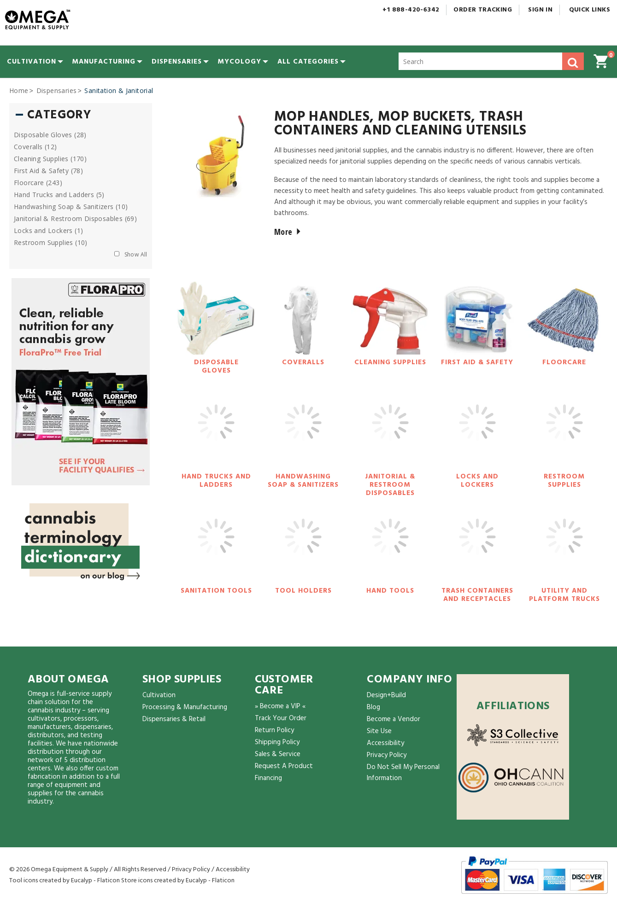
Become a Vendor (393, 719)
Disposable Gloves (216, 366)
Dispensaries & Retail (174, 719)
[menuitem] (31, 62)
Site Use (379, 731)
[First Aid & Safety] (477, 318)
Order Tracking (482, 10)
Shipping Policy (277, 742)
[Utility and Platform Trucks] (564, 546)
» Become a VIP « (280, 706)
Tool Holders (303, 590)
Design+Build (386, 695)
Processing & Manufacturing (184, 707)
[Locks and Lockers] (477, 432)
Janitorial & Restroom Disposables (390, 485)
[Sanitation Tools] (216, 546)
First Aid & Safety (477, 362)
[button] (308, 62)
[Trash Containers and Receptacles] (477, 546)
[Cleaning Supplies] (390, 318)
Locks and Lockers (477, 480)
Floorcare (564, 362)
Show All (135, 254)
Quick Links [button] (593, 10)
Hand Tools (390, 590)
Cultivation (159, 695)
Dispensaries (56, 90)
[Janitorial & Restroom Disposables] (390, 432)
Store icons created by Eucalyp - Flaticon (178, 880)
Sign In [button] (540, 10)
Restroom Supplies (564, 480)
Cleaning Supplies (390, 362)
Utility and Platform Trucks (564, 595)
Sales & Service (277, 754)
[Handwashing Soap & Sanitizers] (303, 432)
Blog (373, 707)
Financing (268, 778)
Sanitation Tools (216, 590)
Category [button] (59, 116)
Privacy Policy (386, 755)
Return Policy (274, 730)
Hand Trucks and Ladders (216, 480)
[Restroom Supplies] (564, 432)
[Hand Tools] (390, 546)
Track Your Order (280, 718)
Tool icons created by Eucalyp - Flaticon (64, 880)
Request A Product (284, 766)
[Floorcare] (564, 318)
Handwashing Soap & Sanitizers (303, 480)
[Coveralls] (303, 318)
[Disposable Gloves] (216, 318)
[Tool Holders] (303, 546)
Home (19, 90)
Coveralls (303, 362)
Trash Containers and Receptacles (477, 595)
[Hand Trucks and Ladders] (216, 432)
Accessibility (385, 743)
